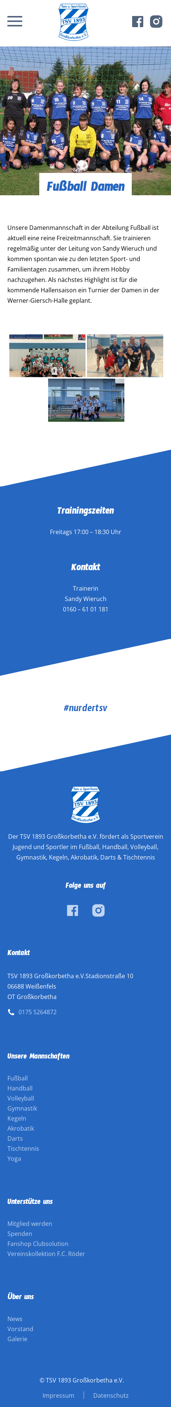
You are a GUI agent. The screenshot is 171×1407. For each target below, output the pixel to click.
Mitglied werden (29, 1224)
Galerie (17, 1339)
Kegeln (16, 1118)
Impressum (58, 1395)
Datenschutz (111, 1395)
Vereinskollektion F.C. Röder (46, 1254)
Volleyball (20, 1098)
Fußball (17, 1078)
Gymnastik (22, 1108)
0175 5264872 (38, 1012)
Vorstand (20, 1329)
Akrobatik (20, 1128)
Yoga (14, 1158)
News (15, 1319)
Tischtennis (23, 1148)
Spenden (19, 1234)
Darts (15, 1138)
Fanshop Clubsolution (37, 1244)
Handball (20, 1088)
